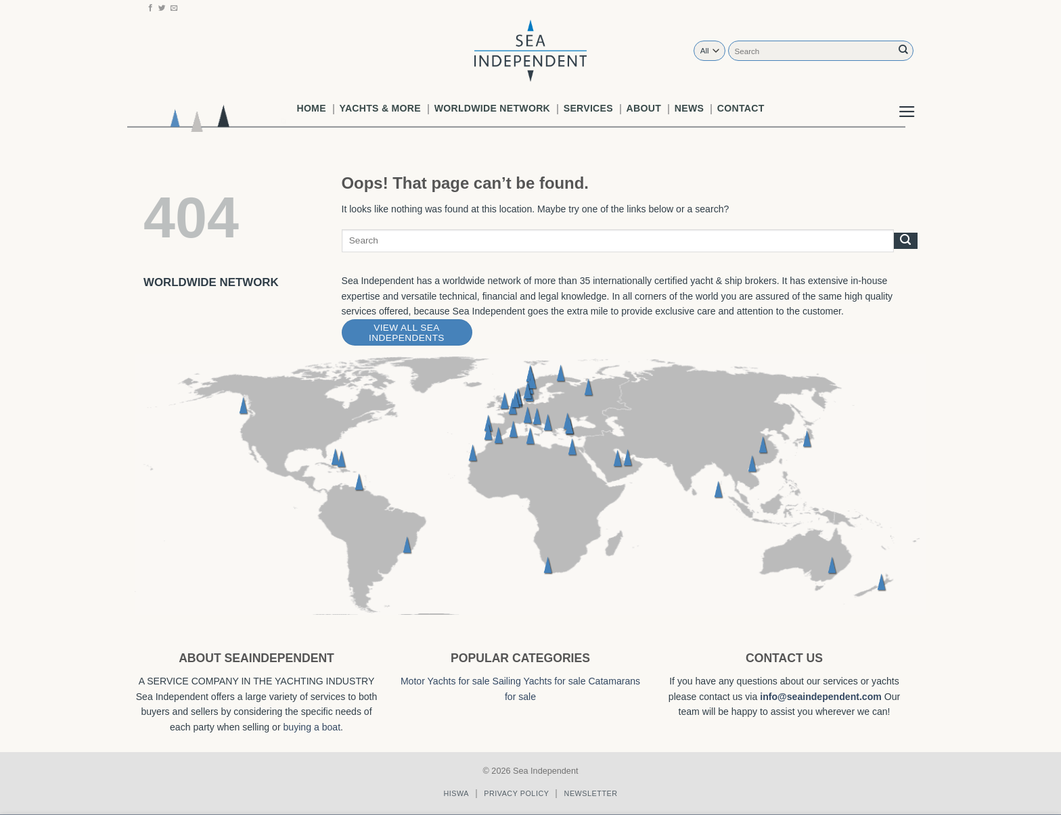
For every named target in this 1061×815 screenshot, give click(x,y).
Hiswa (456, 793)
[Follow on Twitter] (162, 8)
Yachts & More (380, 108)
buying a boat (312, 727)
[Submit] (903, 50)
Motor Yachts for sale (445, 681)
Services (588, 108)
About (644, 108)
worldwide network (492, 108)
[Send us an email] (174, 8)
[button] (907, 101)
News (689, 108)
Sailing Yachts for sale (539, 681)
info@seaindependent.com (821, 696)
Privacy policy (516, 793)
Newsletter (591, 793)
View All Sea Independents (407, 333)
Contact (741, 108)
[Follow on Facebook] (150, 8)
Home (310, 108)
